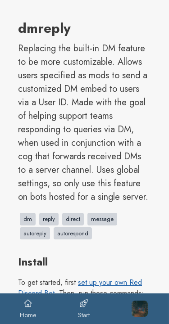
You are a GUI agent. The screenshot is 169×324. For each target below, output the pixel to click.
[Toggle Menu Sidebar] (140, 308)
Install (33, 262)
